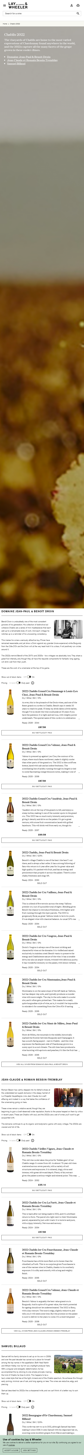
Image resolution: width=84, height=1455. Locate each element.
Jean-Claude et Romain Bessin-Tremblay (32, 60)
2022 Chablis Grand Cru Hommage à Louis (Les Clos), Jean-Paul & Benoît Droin (50, 692)
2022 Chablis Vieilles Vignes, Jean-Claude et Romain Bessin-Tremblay (48, 1150)
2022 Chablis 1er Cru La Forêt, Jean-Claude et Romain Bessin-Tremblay (49, 1204)
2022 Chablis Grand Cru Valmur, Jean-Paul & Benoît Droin (48, 746)
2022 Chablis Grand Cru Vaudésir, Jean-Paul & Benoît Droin (49, 800)
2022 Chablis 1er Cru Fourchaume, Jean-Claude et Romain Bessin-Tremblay (50, 1251)
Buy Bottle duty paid (42, 733)
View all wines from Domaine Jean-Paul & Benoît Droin (42, 1064)
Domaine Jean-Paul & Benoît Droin (28, 56)
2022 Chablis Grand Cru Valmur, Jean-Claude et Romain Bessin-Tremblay (50, 1291)
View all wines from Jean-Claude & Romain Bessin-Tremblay (42, 1331)
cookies (11, 1445)
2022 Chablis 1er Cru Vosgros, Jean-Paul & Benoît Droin (47, 937)
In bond (13, 683)
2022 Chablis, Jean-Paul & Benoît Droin (45, 852)
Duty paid (25, 683)
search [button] (78, 13)
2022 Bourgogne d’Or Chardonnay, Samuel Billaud (47, 1416)
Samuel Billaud (16, 63)
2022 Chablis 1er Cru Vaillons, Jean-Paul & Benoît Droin (47, 893)
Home (5, 24)
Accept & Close (11, 1450)
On (33, 677)
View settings (29, 1450)
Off (24, 677)
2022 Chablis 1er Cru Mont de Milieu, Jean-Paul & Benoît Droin (50, 1025)
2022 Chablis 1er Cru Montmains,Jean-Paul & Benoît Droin (48, 981)
